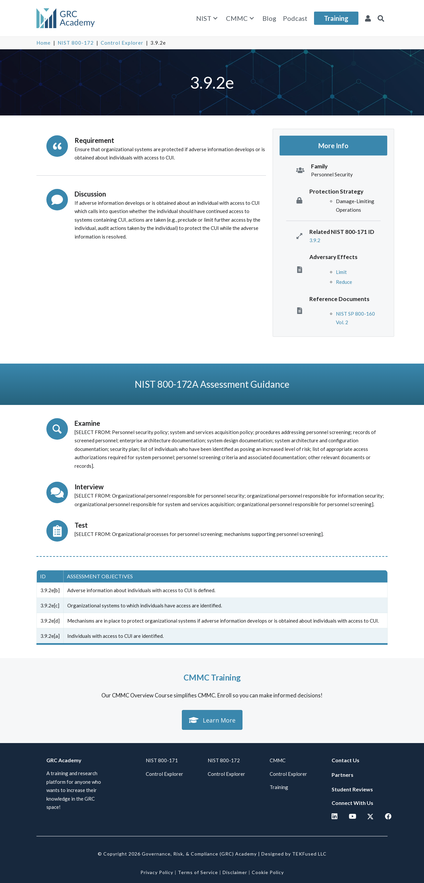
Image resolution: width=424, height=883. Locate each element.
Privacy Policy (156, 872)
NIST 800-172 (76, 43)
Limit (341, 272)
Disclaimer (235, 872)
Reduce (344, 282)
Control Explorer (122, 43)
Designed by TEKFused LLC (294, 854)
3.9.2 (314, 240)
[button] (215, 18)
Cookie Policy (268, 872)
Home (43, 43)
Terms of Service (198, 872)
